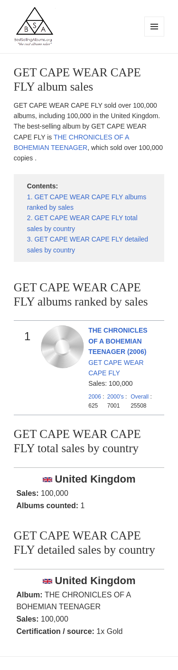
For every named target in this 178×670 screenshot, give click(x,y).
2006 (94, 396)
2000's (116, 396)
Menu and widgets (154, 36)
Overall (140, 396)
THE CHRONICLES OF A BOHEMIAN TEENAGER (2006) (117, 340)
